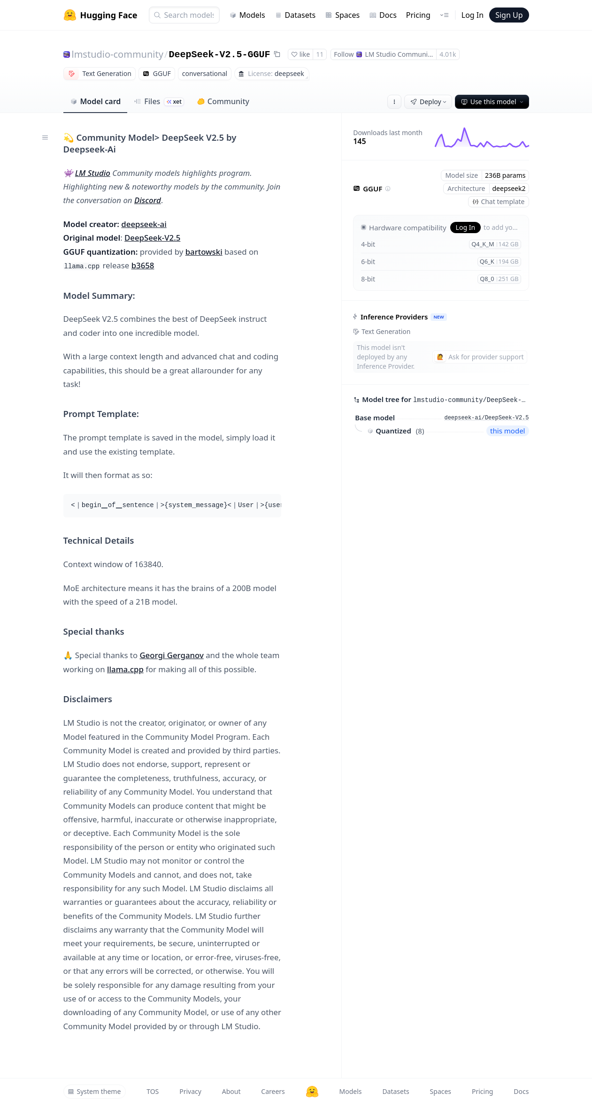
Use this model (493, 101)
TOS (152, 1091)
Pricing (418, 15)
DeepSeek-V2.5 (152, 237)
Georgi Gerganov (171, 655)
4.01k (447, 54)
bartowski (204, 251)
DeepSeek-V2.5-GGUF (219, 54)
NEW (439, 317)
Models (247, 15)
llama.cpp (125, 669)
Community (223, 101)
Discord (147, 200)
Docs (383, 15)
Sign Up (509, 15)
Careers (272, 1091)
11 (319, 54)
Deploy (429, 101)
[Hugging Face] (312, 1091)
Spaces (342, 15)
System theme (94, 1091)
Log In (472, 15)
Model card (95, 101)
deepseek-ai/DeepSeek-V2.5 (486, 418)
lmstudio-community (117, 54)
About (231, 1091)
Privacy (190, 1091)
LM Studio (92, 172)
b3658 (142, 265)
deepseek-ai (143, 224)
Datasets (295, 15)
